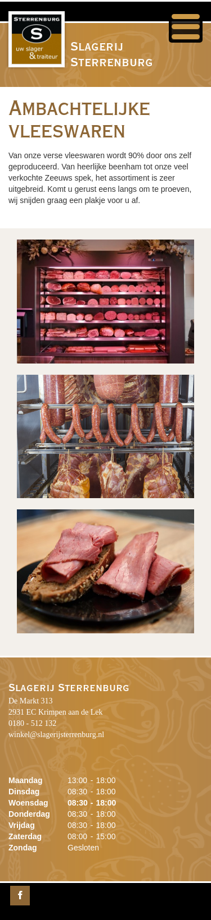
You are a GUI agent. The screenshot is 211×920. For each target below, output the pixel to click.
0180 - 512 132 (32, 723)
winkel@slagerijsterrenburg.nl (56, 734)
